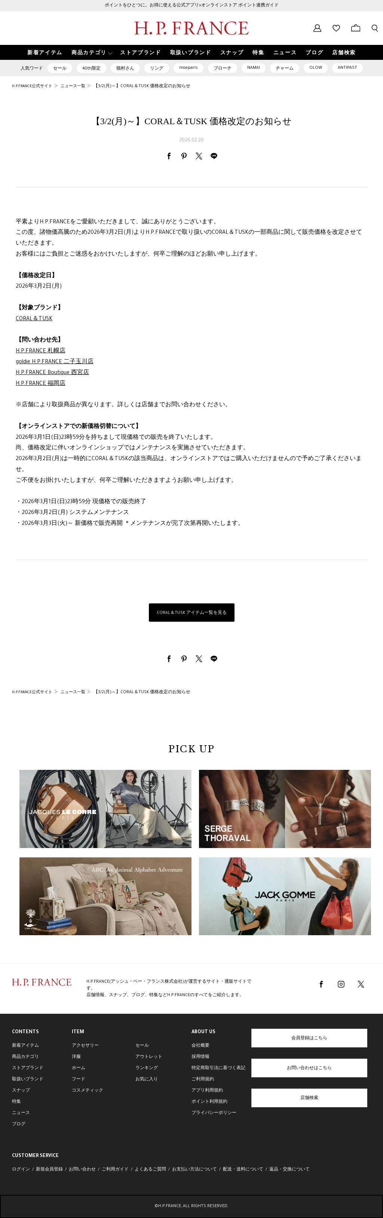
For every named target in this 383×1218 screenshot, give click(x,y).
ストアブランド (27, 1068)
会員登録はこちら (309, 1038)
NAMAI (253, 68)
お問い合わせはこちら (309, 1068)
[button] (91, 52)
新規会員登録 (49, 1169)
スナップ (21, 1091)
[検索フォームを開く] (375, 28)
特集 (16, 1102)
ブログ (18, 1124)
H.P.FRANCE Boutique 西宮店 (52, 373)
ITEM (78, 1032)
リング (156, 69)
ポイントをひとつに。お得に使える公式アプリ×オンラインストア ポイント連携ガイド (192, 5)
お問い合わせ (82, 1169)
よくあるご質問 (150, 1169)
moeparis (188, 68)
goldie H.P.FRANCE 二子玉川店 (55, 362)
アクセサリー (85, 1046)
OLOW (315, 68)
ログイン (21, 1169)
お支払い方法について (194, 1169)
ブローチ (223, 69)
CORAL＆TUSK (34, 319)
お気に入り (146, 1079)
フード (78, 1079)
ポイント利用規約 (209, 1102)
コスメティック (87, 1091)
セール (60, 69)
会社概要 (200, 1046)
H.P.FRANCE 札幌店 (40, 352)
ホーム (78, 1068)
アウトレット (148, 1057)
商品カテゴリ (25, 1057)
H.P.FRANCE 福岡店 (40, 384)
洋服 (76, 1057)
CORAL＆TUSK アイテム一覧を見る (192, 613)
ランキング (146, 1068)
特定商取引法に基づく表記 (218, 1068)
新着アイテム (25, 1046)
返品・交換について (289, 1169)
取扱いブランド (27, 1079)
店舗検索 (309, 1098)
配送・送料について (243, 1169)
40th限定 (91, 69)
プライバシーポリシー (214, 1113)
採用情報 (200, 1057)
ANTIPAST (347, 68)
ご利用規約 (203, 1079)
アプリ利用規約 (207, 1091)
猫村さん (125, 69)
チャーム (285, 69)
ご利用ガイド (115, 1169)
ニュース (21, 1113)
